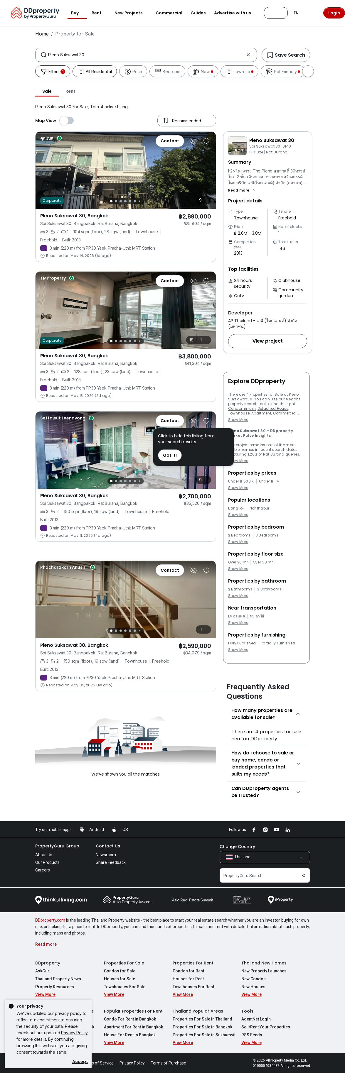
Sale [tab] (47, 91)
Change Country (237, 846)
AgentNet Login (256, 1019)
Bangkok (236, 508)
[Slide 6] (135, 201)
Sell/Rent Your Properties (265, 1027)
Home (42, 34)
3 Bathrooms (269, 589)
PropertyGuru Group (57, 846)
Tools (247, 1011)
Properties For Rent (193, 963)
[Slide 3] (121, 201)
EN (300, 12)
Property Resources (54, 986)
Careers (42, 870)
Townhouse (239, 413)
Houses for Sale (119, 978)
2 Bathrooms (240, 589)
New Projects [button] (132, 12)
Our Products (47, 862)
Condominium (242, 408)
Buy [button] (78, 12)
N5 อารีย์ (257, 616)
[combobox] (146, 54)
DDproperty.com (50, 920)
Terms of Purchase (168, 1063)
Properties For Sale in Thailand (202, 1019)
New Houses (253, 986)
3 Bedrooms (267, 535)
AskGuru (43, 971)
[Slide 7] (139, 201)
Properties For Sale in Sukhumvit (204, 1035)
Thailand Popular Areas (198, 1011)
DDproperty (47, 963)
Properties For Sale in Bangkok (202, 1027)
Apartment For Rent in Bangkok (133, 1027)
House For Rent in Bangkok (130, 1035)
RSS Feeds (251, 1035)
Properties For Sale (124, 963)
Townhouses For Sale (124, 986)
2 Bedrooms (239, 535)
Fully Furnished (242, 643)
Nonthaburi (260, 508)
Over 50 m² (263, 562)
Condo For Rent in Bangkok (130, 1019)
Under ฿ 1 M (269, 481)
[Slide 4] (125, 201)
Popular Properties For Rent (133, 1011)
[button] (242, 190)
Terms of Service (98, 1063)
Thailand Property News (58, 978)
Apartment (261, 413)
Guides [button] (198, 13)
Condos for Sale (119, 971)
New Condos (253, 978)
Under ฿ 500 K (241, 481)
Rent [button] (100, 12)
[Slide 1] (111, 201)
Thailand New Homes (264, 963)
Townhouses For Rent (193, 986)
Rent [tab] (70, 91)
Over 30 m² (238, 562)
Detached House (273, 408)
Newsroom (106, 854)
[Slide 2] (116, 201)
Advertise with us (236, 12)
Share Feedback (111, 862)
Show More (238, 419)
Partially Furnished (278, 643)
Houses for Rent (188, 978)
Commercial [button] (169, 13)
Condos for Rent (188, 971)
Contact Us (108, 846)
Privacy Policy (74, 1032)
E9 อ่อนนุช (236, 616)
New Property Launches (264, 971)
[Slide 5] (130, 201)
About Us (43, 854)
